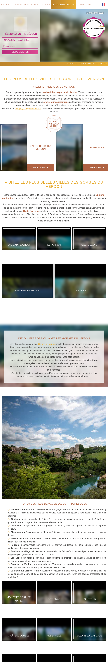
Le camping (18, 4)
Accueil (5, 4)
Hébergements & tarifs (38, 4)
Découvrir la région (64, 4)
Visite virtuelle (96, 12)
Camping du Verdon (76, 76)
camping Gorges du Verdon (28, 121)
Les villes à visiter (54, 137)
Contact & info (86, 4)
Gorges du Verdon (47, 332)
